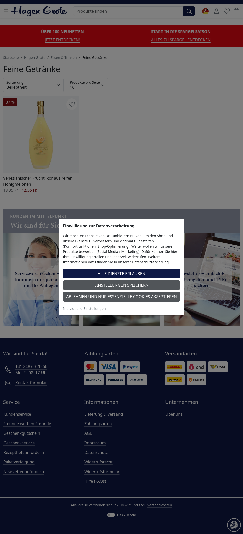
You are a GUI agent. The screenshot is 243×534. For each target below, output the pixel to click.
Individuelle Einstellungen (84, 308)
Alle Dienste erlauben (121, 273)
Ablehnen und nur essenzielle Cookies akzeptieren (121, 296)
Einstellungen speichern (121, 285)
